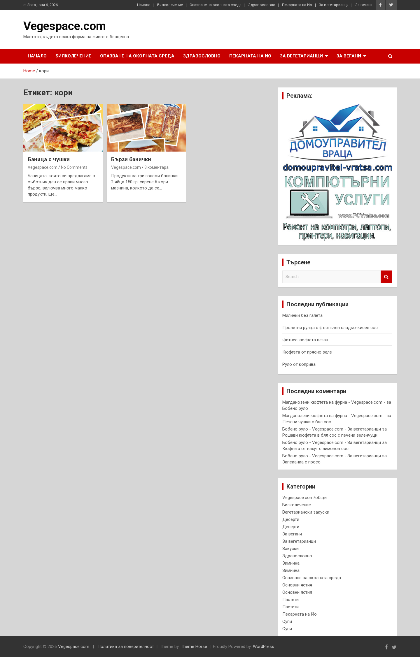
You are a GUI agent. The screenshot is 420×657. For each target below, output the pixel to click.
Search (386, 276)
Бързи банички (131, 159)
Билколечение (170, 5)
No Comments (74, 167)
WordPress (263, 646)
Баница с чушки (49, 159)
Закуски (290, 548)
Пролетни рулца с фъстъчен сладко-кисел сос (330, 327)
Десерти (290, 519)
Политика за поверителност (125, 646)
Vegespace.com (64, 26)
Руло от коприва (299, 364)
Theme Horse (194, 646)
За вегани (363, 5)
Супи (287, 621)
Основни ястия (297, 585)
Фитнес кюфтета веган (305, 339)
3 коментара (156, 167)
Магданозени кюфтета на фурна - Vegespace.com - (333, 402)
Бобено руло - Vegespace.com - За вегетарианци (331, 429)
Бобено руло (295, 408)
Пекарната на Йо (297, 5)
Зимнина (291, 563)
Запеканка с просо (301, 462)
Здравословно (261, 5)
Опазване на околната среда (216, 5)
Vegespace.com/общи (304, 497)
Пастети (290, 599)
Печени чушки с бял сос (306, 421)
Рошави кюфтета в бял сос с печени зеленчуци (329, 435)
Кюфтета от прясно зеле (307, 352)
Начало (143, 5)
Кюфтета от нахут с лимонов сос (315, 448)
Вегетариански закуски (305, 512)
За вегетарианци (334, 5)
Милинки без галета (302, 315)
